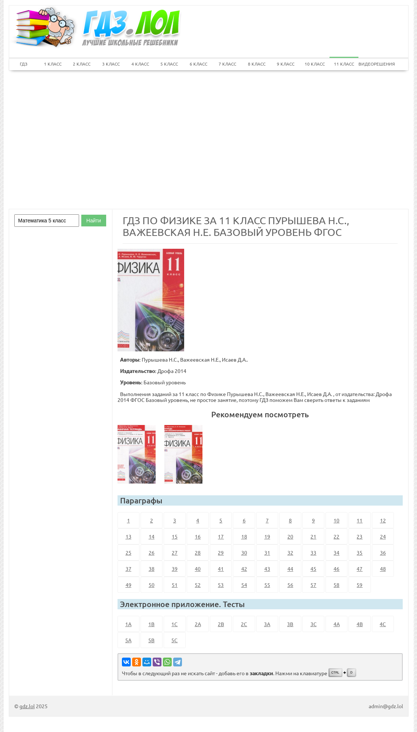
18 (244, 536)
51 (175, 584)
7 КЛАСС (227, 64)
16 (198, 536)
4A (337, 624)
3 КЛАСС (111, 64)
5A (128, 640)
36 (383, 552)
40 (198, 568)
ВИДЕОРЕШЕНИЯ (373, 64)
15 (175, 536)
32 (290, 552)
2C (244, 624)
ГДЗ (23, 64)
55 (267, 584)
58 (336, 584)
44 (290, 568)
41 (221, 568)
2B (221, 624)
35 (359, 552)
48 (383, 568)
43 (267, 568)
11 (359, 520)
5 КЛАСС (169, 64)
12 (383, 520)
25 (128, 552)
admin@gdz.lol (386, 706)
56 (290, 584)
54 (244, 584)
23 (359, 536)
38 (151, 568)
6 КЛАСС (198, 64)
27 (175, 552)
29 (221, 552)
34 (336, 552)
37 (128, 568)
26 (151, 552)
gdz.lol (27, 706)
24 (383, 536)
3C (313, 624)
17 (221, 536)
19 (267, 536)
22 (336, 536)
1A (128, 624)
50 (151, 584)
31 (267, 552)
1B (151, 624)
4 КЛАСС (140, 64)
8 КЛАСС (256, 64)
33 (313, 552)
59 (359, 584)
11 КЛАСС (344, 64)
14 (151, 536)
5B (151, 640)
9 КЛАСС (285, 64)
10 (336, 520)
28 (198, 552)
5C (174, 640)
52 (198, 584)
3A (267, 624)
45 (313, 568)
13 (128, 536)
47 (359, 568)
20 (290, 536)
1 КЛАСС (53, 64)
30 (244, 552)
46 (336, 568)
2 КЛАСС (81, 64)
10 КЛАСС (315, 64)
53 (221, 584)
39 (175, 568)
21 (313, 536)
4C (383, 624)
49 (128, 584)
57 (313, 584)
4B (360, 624)
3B (290, 624)
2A (198, 624)
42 (244, 568)
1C (174, 624)
